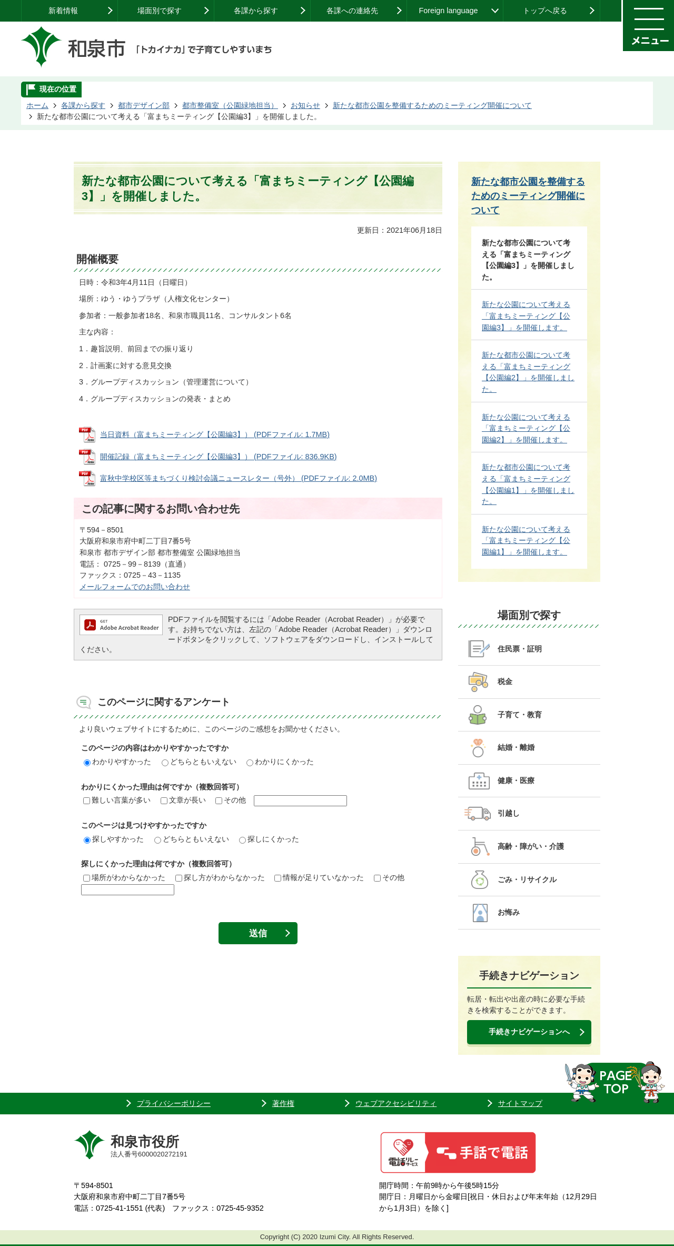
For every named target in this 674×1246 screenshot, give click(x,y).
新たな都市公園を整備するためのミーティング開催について (432, 105)
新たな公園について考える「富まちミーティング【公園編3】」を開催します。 (526, 315)
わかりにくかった (280, 761)
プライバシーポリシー (174, 1103)
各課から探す (256, 10)
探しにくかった (269, 839)
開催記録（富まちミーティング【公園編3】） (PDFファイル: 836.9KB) (218, 456)
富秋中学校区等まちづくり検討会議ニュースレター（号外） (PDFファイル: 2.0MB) (238, 478)
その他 (230, 800)
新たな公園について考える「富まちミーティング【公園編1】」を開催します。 (526, 540)
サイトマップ (520, 1103)
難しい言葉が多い (117, 800)
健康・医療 (516, 780)
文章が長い (183, 800)
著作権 (283, 1103)
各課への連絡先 (352, 10)
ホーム (37, 105)
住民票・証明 (520, 649)
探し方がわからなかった (220, 877)
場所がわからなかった (124, 877)
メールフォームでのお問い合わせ (135, 586)
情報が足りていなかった (319, 877)
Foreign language (448, 10)
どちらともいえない (199, 761)
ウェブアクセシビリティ (396, 1103)
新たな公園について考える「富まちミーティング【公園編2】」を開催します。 (526, 428)
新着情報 (63, 10)
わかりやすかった (117, 761)
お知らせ (305, 105)
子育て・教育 (520, 714)
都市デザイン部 (144, 105)
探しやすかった (114, 839)
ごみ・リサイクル (527, 879)
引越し (509, 813)
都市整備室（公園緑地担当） (230, 105)
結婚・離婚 (516, 747)
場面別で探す (159, 10)
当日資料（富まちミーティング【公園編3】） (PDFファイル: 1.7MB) (215, 434)
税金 (505, 681)
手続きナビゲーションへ (529, 1031)
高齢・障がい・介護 (531, 846)
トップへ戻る (545, 10)
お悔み (509, 912)
